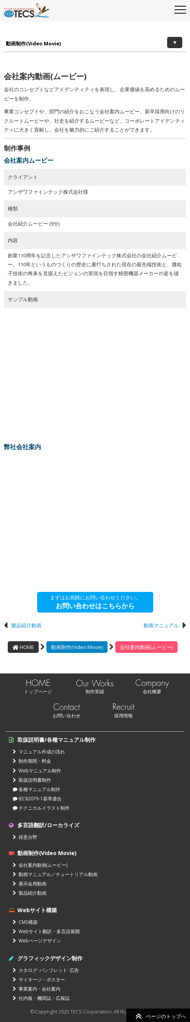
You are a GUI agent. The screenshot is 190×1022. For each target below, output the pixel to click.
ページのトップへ (166, 1016)
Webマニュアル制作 (37, 770)
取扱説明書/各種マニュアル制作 (56, 739)
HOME (23, 647)
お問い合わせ (66, 715)
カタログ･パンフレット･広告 (46, 970)
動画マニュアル (161, 625)
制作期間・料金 (32, 761)
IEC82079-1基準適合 (37, 798)
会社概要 (152, 691)
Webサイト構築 (37, 910)
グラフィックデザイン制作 (49, 958)
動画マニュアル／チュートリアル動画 (55, 874)
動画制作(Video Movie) (33, 43)
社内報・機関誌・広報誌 (41, 998)
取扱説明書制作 (32, 780)
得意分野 (25, 837)
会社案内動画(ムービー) (146, 647)
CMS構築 (25, 922)
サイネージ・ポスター (39, 979)
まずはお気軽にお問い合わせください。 (95, 602)
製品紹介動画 (26, 625)
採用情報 (123, 715)
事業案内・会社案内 (36, 989)
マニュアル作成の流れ (39, 751)
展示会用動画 (29, 883)
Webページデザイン (37, 940)
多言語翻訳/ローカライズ (48, 825)
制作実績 (95, 691)
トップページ (38, 691)
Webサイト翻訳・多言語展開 (46, 931)
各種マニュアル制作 (36, 789)
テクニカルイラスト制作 (41, 808)
